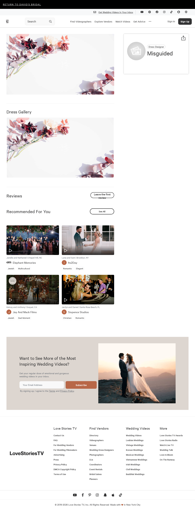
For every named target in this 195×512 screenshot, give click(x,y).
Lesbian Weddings (134, 440)
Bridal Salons (95, 474)
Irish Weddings (133, 464)
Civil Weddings (133, 469)
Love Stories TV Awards (171, 435)
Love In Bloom (166, 454)
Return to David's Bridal (22, 4)
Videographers (96, 440)
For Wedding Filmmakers (65, 449)
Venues (92, 445)
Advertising (59, 454)
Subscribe (81, 385)
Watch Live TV (167, 445)
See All (102, 211)
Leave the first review (102, 195)
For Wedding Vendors (64, 445)
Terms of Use (60, 474)
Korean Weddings (134, 449)
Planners (93, 478)
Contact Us (59, 435)
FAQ (56, 440)
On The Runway (167, 459)
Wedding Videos (133, 435)
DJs (91, 459)
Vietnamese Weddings (136, 459)
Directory (93, 435)
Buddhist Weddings (135, 474)
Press (56, 459)
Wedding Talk (166, 449)
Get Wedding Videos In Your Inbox (114, 12)
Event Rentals (95, 469)
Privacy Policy (67, 390)
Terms (52, 390)
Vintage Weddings (134, 445)
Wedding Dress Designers (101, 449)
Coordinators (95, 464)
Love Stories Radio (168, 440)
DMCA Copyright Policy (65, 469)
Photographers (96, 454)
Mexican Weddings (135, 454)
